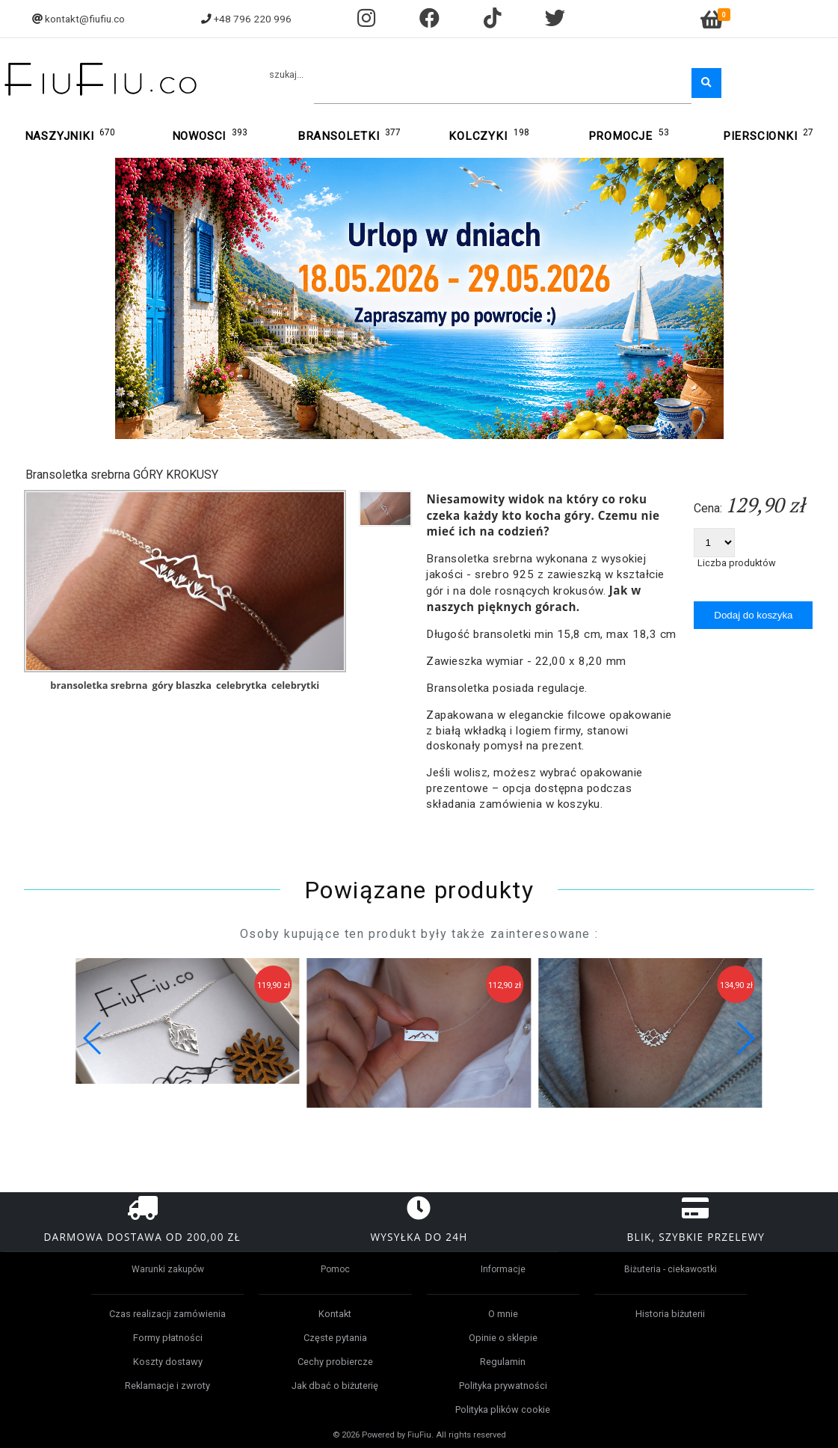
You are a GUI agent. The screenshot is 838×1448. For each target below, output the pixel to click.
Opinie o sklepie (503, 1337)
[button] (745, 1038)
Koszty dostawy (168, 1361)
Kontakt (334, 1313)
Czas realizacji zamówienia (167, 1313)
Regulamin (503, 1361)
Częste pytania (335, 1337)
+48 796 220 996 (253, 19)
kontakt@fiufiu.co (85, 19)
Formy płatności (168, 1337)
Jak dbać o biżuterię (335, 1385)
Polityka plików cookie (502, 1409)
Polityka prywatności (503, 1385)
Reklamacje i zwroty (167, 1385)
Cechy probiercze (335, 1361)
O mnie (503, 1313)
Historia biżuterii (670, 1313)
